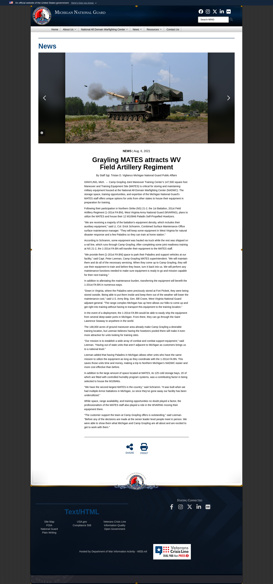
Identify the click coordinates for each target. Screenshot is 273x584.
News (137, 29)
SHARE (129, 448)
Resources (154, 29)
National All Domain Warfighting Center (104, 29)
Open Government (114, 528)
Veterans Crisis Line (114, 521)
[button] (84, 3)
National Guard (49, 528)
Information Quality (114, 525)
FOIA (49, 525)
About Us (69, 29)
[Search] (213, 20)
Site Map (49, 521)
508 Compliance (82, 525)
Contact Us (172, 29)
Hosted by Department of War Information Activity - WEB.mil (113, 551)
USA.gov (82, 521)
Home (54, 29)
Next (228, 98)
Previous (44, 98)
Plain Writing (49, 532)
